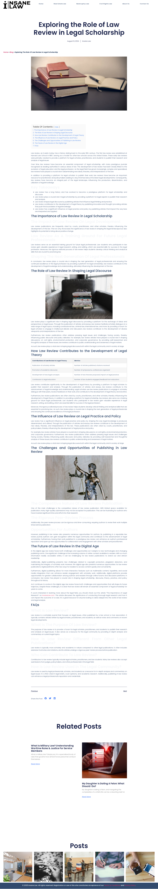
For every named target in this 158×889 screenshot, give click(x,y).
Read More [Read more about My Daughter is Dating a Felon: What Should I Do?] (86, 797)
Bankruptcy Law (82, 4)
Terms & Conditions (112, 885)
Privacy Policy (129, 885)
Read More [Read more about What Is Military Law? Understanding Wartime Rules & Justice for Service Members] (35, 764)
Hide (56, 127)
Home (41, 4)
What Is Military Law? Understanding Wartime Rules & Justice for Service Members (52, 748)
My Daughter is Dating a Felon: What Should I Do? (103, 785)
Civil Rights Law (105, 4)
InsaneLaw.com (48, 595)
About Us (125, 4)
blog (11, 52)
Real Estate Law (60, 4)
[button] (45, 698)
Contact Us (144, 4)
